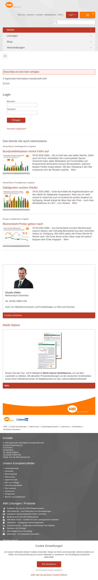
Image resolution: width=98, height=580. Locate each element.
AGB (5, 427)
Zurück (6, 83)
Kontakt (39, 15)
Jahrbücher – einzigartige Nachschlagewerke (24, 522)
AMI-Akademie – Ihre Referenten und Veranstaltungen (28, 511)
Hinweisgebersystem (50, 427)
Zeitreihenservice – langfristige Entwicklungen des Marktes (30, 525)
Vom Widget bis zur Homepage (18, 531)
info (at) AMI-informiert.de (19, 457)
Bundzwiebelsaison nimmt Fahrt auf (26, 151)
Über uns (21, 15)
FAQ (60, 15)
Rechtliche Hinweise (11, 429)
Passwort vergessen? (16, 129)
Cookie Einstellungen (18, 427)
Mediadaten (77, 427)
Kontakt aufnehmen (13, 315)
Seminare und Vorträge (15, 528)
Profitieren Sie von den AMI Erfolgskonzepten (24, 508)
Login (72, 15)
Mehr (73, 170)
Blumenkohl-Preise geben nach (23, 223)
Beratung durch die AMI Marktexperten (21, 517)
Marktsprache (50, 15)
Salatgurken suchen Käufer (20, 187)
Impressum (65, 427)
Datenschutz (34, 427)
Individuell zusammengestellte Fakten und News (25, 514)
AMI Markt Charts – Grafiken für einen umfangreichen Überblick (32, 519)
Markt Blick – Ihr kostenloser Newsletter (22, 534)
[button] (49, 30)
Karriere (30, 15)
